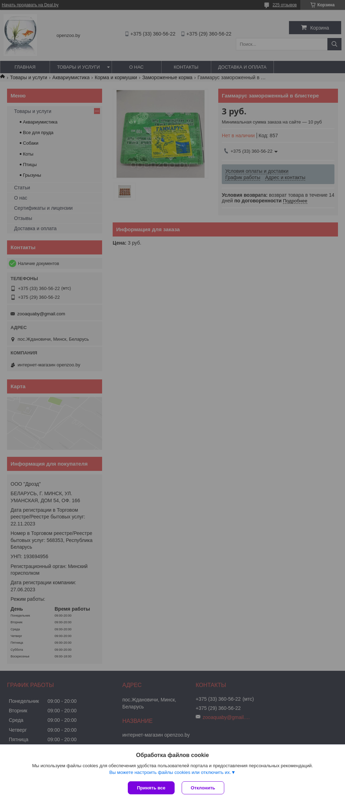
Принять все (151, 787)
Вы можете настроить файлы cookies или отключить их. (170, 772)
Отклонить (203, 787)
